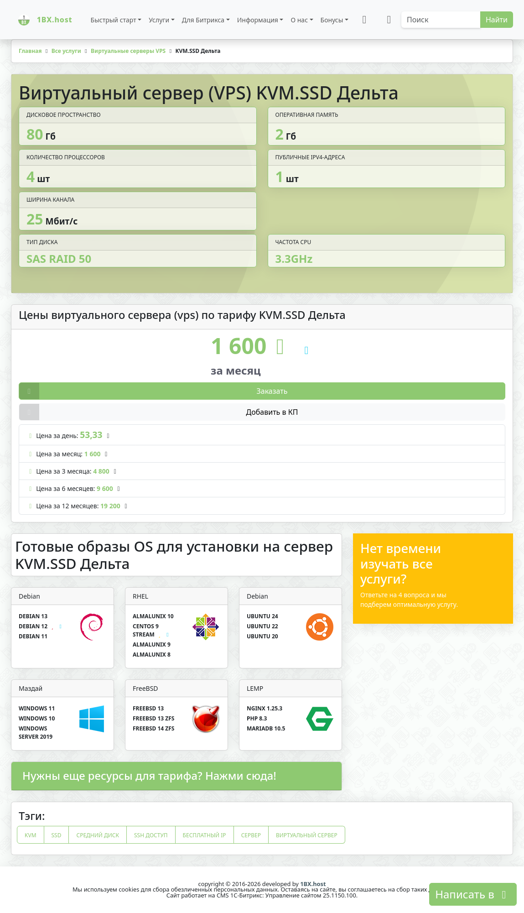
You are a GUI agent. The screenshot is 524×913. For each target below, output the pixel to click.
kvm (30, 835)
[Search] (441, 19)
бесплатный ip (204, 835)
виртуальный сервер (306, 835)
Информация (257, 20)
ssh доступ (151, 835)
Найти (497, 20)
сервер (251, 835)
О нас (299, 20)
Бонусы (332, 20)
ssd (57, 835)
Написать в (473, 894)
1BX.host (313, 884)
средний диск (97, 835)
